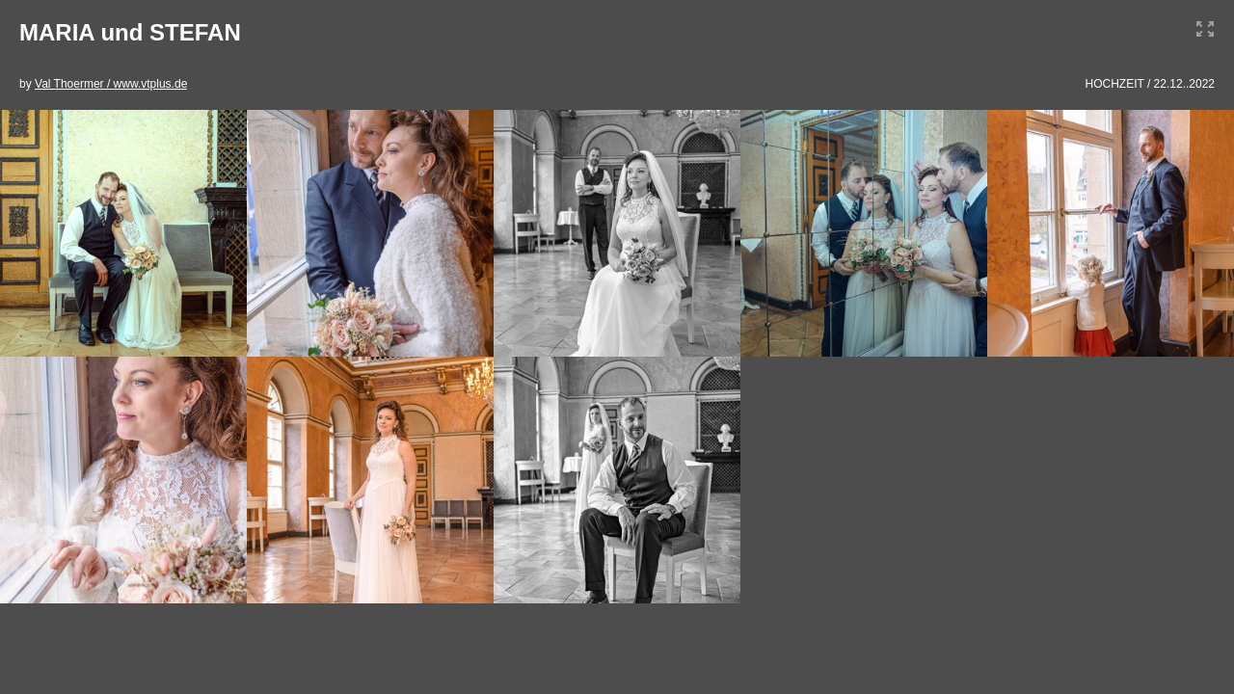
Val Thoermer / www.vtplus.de (111, 84)
